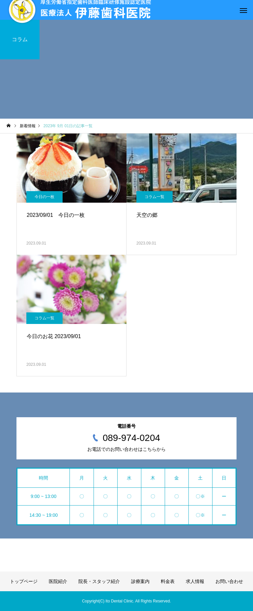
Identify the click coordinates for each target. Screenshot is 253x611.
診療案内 (140, 581)
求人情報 (195, 581)
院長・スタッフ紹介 (99, 581)
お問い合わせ (229, 581)
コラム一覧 (154, 196)
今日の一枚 (44, 196)
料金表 (168, 581)
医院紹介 (58, 581)
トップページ (24, 581)
